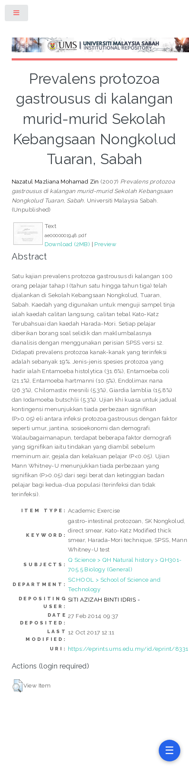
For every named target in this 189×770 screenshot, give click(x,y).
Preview (105, 244)
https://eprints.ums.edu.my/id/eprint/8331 (128, 648)
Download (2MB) (67, 244)
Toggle (17, 14)
